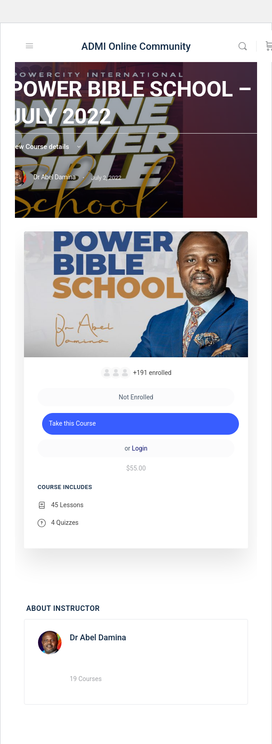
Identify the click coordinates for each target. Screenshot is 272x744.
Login (140, 448)
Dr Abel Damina (98, 637)
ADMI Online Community (136, 46)
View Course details (45, 147)
